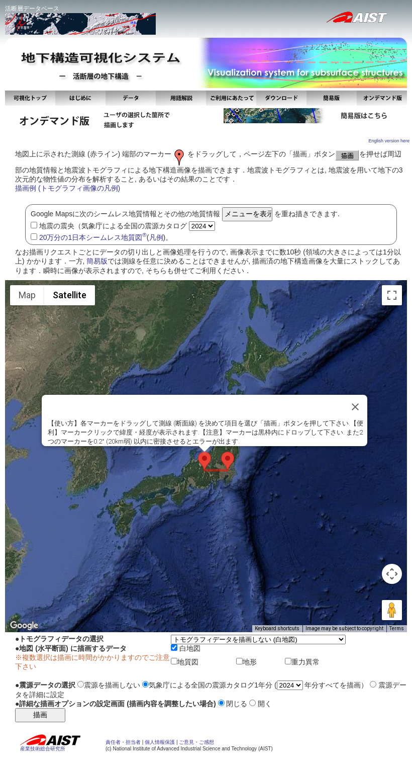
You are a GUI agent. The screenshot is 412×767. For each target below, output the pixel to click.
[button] (204, 461)
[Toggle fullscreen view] (392, 295)
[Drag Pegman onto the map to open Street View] (392, 610)
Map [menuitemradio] (27, 295)
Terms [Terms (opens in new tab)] (396, 628)
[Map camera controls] (392, 574)
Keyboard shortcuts (277, 628)
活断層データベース (32, 8)
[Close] (355, 407)
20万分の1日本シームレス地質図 (93, 237)
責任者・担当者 (123, 742)
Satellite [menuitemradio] (69, 295)
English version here (388, 140)
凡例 (156, 237)
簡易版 (97, 261)
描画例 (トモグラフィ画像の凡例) (67, 188)
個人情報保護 (160, 742)
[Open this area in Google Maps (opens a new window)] (24, 625)
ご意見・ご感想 (196, 742)
